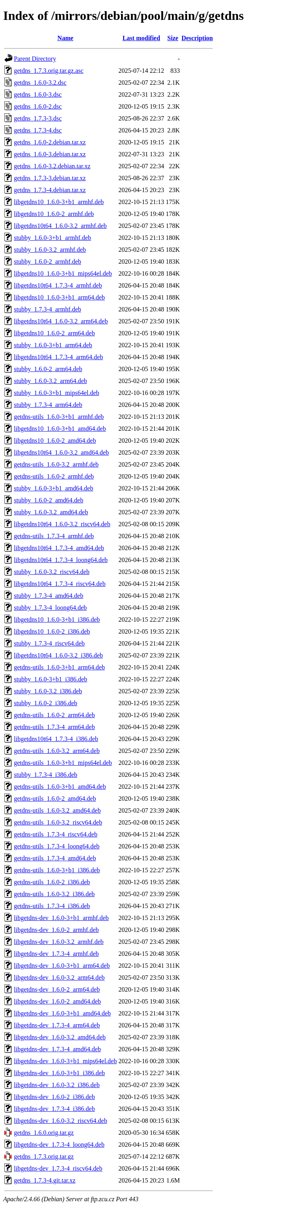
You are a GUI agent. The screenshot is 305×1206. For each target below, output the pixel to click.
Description (197, 38)
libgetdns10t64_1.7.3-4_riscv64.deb (60, 583)
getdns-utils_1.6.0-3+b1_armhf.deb (59, 416)
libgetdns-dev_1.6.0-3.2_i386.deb (57, 1085)
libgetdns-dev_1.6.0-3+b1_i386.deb (59, 1073)
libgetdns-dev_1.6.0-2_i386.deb (54, 1096)
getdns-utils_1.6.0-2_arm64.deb (54, 715)
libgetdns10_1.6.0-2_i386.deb (52, 631)
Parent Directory (35, 58)
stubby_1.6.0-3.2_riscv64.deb (51, 571)
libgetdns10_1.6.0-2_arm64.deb (54, 333)
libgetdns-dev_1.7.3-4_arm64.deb (57, 1025)
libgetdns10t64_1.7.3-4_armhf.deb (58, 285)
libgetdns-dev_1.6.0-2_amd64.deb (57, 1001)
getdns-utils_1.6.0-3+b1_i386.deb (57, 870)
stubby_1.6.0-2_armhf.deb (47, 261)
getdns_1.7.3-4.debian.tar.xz (50, 190)
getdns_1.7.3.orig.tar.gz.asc (48, 70)
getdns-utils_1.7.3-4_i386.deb (52, 906)
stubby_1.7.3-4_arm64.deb (48, 404)
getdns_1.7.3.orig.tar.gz (44, 1156)
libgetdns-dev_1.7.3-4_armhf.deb (56, 953)
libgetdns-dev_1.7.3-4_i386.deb (54, 1108)
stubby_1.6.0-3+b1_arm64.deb (53, 345)
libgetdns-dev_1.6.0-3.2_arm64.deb (59, 977)
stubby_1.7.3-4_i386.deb (45, 774)
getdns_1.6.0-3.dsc (38, 94)
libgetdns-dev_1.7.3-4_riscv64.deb (58, 1168)
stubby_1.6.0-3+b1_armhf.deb (52, 237)
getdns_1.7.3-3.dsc (38, 118)
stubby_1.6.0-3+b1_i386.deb (50, 679)
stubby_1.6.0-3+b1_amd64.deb (53, 488)
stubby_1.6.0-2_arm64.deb (48, 369)
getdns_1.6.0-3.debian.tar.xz (50, 154)
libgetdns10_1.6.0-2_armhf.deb (54, 213)
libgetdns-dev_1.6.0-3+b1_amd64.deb (62, 1013)
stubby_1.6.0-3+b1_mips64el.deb (56, 392)
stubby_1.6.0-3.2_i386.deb (48, 691)
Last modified (141, 38)
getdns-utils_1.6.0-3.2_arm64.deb (57, 750)
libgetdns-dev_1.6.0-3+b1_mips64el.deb (65, 1061)
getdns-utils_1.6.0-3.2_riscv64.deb (58, 822)
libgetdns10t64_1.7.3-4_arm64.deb (58, 357)
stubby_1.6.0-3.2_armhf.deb (50, 249)
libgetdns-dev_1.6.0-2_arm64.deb (57, 989)
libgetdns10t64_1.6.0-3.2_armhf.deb (60, 225)
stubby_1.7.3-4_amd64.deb (48, 595)
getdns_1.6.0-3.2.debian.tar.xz (52, 166)
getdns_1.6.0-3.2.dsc (40, 82)
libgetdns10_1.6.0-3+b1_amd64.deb (60, 428)
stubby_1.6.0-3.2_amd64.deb (51, 512)
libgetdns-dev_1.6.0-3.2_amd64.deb (60, 1037)
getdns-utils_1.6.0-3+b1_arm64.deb (59, 667)
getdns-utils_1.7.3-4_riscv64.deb (55, 834)
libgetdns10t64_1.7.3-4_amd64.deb (59, 548)
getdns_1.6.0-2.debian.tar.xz (50, 142)
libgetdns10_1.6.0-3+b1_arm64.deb (59, 297)
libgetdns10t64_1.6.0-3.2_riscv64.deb (62, 524)
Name (65, 38)
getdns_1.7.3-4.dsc (38, 130)
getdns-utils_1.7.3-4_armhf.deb (54, 536)
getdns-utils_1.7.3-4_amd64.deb (55, 858)
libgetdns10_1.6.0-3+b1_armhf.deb (59, 201)
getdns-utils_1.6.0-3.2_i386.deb (54, 894)
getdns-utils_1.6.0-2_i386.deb (52, 882)
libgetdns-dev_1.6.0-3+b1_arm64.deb (62, 965)
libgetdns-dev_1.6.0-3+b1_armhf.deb (61, 917)
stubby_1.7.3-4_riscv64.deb (49, 643)
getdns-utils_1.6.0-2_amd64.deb (55, 798)
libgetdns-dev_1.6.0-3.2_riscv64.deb (60, 1120)
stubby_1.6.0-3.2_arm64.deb (50, 380)
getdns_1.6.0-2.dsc (38, 106)
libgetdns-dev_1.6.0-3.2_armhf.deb (59, 941)
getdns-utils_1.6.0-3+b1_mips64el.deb (63, 762)
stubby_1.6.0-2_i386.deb (45, 703)
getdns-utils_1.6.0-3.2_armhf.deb (56, 464)
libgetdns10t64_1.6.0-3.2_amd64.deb (61, 452)
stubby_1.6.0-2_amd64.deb (48, 500)
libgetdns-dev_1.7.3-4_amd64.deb (57, 1049)
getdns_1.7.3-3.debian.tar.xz (50, 178)
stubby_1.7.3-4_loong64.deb (50, 607)
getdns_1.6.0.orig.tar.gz (44, 1132)
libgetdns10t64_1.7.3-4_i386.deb (56, 738)
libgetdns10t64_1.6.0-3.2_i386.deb (58, 655)
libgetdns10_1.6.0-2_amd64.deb (55, 440)
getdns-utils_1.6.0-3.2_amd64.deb (57, 810)
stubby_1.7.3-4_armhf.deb (47, 309)
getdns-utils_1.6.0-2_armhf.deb (54, 476)
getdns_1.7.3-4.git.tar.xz (44, 1180)
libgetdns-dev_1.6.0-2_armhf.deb (56, 929)
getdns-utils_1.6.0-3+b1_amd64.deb (60, 786)
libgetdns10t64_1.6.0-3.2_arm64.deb (61, 321)
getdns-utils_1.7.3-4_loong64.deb (57, 846)
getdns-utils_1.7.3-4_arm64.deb (54, 727)
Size (172, 38)
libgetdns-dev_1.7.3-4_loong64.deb (59, 1144)
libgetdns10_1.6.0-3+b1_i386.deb (57, 619)
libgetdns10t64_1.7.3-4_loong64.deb (61, 559)
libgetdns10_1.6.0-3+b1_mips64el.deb (63, 273)
